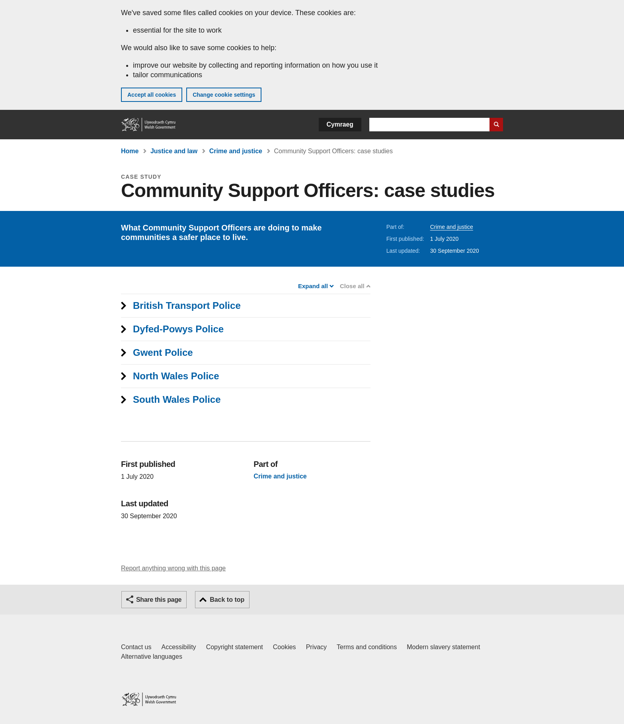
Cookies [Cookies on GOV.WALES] (284, 647)
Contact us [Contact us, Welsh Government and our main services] (136, 647)
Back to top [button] (227, 599)
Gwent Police (163, 352)
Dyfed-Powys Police (178, 329)
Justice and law (173, 151)
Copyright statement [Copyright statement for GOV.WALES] (234, 647)
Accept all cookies (151, 95)
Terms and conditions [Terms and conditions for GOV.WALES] (367, 647)
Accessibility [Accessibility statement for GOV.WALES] (178, 647)
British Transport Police (187, 305)
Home (129, 151)
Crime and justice (235, 151)
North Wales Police (176, 376)
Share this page (158, 599)
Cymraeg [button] (340, 124)
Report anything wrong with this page (173, 568)
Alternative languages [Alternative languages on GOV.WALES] (151, 656)
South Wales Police (177, 399)
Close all (354, 286)
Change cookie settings (224, 95)
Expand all (315, 286)
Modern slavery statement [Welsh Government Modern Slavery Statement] (443, 647)
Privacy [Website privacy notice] (316, 647)
